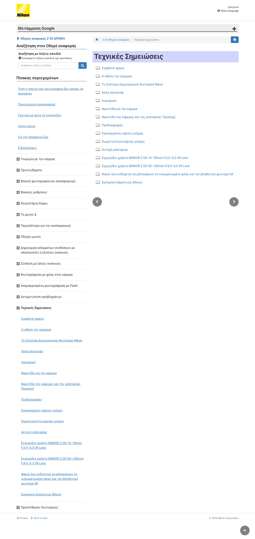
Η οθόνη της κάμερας (36, 329)
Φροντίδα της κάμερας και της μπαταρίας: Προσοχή (51, 386)
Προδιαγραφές (31, 399)
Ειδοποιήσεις (27, 148)
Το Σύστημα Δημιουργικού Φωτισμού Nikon (51, 340)
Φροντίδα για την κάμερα (39, 373)
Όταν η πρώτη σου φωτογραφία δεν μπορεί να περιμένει (50, 91)
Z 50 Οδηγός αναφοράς (116, 39)
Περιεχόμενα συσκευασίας (37, 104)
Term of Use (40, 518)
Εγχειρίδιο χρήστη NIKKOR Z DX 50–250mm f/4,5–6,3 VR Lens (52, 461)
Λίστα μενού (26, 126)
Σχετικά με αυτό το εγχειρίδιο (39, 115)
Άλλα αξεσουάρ (32, 351)
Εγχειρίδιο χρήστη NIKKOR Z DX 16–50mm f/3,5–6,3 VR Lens (51, 445)
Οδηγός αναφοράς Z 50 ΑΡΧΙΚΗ (42, 38)
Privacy (24, 518)
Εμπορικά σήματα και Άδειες (41, 494)
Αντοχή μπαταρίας (34, 432)
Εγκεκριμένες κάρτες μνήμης (42, 410)
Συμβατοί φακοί (32, 319)
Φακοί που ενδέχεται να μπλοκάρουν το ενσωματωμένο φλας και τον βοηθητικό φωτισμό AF (49, 478)
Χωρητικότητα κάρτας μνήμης (42, 421)
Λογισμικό (28, 362)
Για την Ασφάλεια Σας (33, 137)
